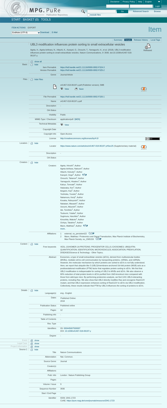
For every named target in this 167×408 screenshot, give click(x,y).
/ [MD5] (76, 119)
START (16, 19)
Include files (95, 15)
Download (44, 32)
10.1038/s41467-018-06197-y (78, 331)
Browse (157, 11)
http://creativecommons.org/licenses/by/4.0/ (79, 138)
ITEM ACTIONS (19, 28)
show (36, 340)
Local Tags (155, 40)
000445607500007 (72, 328)
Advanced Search (141, 11)
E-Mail (54, 32)
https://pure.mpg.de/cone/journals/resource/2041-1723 (90, 401)
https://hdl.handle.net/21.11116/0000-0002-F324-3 (82, 67)
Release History (141, 40)
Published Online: (68, 298)
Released (148, 50)
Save (79, 89)
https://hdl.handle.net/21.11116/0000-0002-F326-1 (82, 97)
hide (36, 64)
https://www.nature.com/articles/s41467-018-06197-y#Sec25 (86, 146)
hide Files (38, 79)
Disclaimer (115, 2)
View (64, 89)
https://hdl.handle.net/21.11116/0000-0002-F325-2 (82, 70)
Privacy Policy (129, 2)
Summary (118, 40)
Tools (46, 19)
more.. (63, 229)
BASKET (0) (31, 19)
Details (128, 40)
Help (140, 2)
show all (38, 61)
